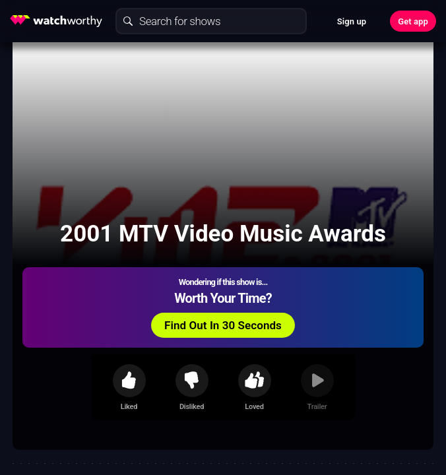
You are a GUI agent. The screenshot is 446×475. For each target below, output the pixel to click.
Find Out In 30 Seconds (223, 325)
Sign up (351, 21)
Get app (413, 21)
